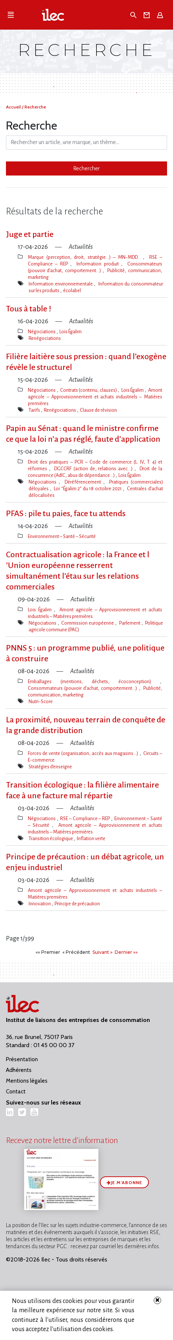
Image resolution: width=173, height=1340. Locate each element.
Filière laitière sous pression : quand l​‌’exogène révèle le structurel (86, 362)
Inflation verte (91, 838)
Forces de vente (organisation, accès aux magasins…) (84, 753)
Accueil (14, 107)
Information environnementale (61, 284)
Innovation (40, 903)
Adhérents (19, 1070)
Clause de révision (98, 410)
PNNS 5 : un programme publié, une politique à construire (85, 653)
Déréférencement (84, 482)
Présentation (22, 1059)
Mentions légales (27, 1080)
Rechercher (86, 168)
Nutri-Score (41, 701)
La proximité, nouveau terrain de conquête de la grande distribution (85, 725)
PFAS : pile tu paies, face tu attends (65, 513)
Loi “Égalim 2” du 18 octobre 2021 (88, 488)
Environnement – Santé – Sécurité (62, 536)
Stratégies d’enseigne (50, 766)
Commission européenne (88, 623)
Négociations (42, 331)
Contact (16, 1091)
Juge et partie (29, 234)
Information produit (98, 264)
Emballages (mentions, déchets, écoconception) (94, 681)
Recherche (35, 107)
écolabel (72, 290)
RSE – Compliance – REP (85, 818)
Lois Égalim (70, 331)
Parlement (130, 623)
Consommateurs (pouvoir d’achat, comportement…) (83, 688)
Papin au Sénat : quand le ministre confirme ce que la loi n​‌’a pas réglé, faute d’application (83, 434)
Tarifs (35, 410)
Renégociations (45, 338)
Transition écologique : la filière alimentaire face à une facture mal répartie (82, 790)
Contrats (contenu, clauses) (89, 390)
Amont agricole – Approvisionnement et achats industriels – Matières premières (95, 396)
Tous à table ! (28, 308)
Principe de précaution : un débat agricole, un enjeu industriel (85, 862)
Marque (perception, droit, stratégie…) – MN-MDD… (85, 257)
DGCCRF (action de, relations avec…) (94, 468)
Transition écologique (51, 838)
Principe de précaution (77, 903)
